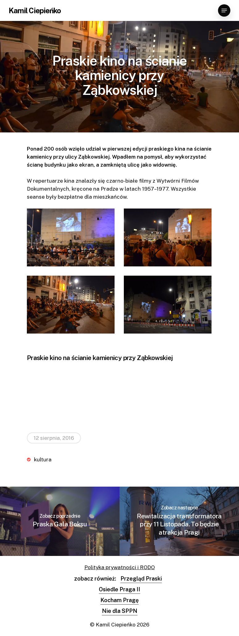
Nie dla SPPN (119, 611)
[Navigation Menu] (224, 10)
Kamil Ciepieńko (35, 10)
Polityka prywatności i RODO (119, 567)
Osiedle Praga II (119, 589)
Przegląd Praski (141, 578)
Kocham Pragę (119, 600)
